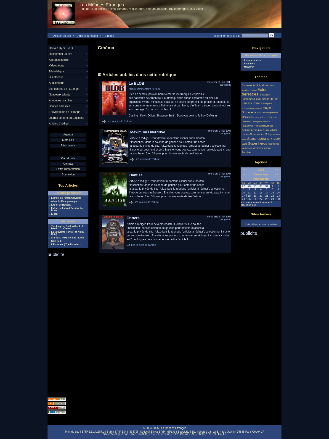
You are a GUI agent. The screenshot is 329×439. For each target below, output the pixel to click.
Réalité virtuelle (270, 130)
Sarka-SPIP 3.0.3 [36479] (122, 431)
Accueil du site (62, 35)
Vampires (247, 148)
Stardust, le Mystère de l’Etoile (67, 238)
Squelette (183, 431)
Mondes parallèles (270, 113)
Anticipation (260, 85)
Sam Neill (56, 241)
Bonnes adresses (59, 106)
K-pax (54, 214)
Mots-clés (68, 140)
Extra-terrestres (252, 60)
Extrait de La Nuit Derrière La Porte (67, 209)
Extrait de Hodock (61, 205)
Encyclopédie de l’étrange (64, 112)
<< (245, 169)
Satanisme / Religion (262, 133)
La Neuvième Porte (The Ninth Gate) (67, 233)
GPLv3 (171, 431)
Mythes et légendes (268, 117)
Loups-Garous (256, 108)
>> (276, 169)
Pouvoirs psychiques (252, 130)
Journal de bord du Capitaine (66, 117)
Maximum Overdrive (147, 132)
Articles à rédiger (87, 35)
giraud (227, 84)
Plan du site (68, 158)
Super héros (257, 143)
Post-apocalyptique (263, 125)
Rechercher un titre (60, 54)
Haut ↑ (222, 434)
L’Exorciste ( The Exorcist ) (65, 244)
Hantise (136, 175)
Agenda (68, 134)
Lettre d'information (68, 169)
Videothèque (56, 65)
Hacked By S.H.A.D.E (62, 48)
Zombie (246, 152)
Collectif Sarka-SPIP (152, 431)
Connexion (67, 174)
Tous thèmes (273, 144)
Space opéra (256, 138)
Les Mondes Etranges (102, 4)
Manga (260, 113)
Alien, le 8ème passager (64, 201)
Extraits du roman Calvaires (66, 198)
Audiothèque (56, 83)
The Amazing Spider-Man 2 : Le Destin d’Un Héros (68, 227)
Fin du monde (261, 99)
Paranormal (247, 125)
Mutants (255, 117)
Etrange (253, 90)
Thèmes (261, 77)
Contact (68, 163)
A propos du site (59, 59)
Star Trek (270, 139)
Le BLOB (136, 83)
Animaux (247, 85)
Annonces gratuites (60, 100)
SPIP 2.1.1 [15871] (93, 431)
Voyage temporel (261, 148)
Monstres (249, 67)
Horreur (257, 103)
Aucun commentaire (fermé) (144, 88)
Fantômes (249, 64)
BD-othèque (56, 77)
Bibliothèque (56, 71)
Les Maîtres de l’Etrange (64, 88)
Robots (245, 134)
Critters (133, 218)
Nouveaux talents (59, 94)
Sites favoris (68, 145)
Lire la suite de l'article (119, 121)
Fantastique (265, 94)
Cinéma (109, 35)
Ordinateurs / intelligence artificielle (256, 122)
